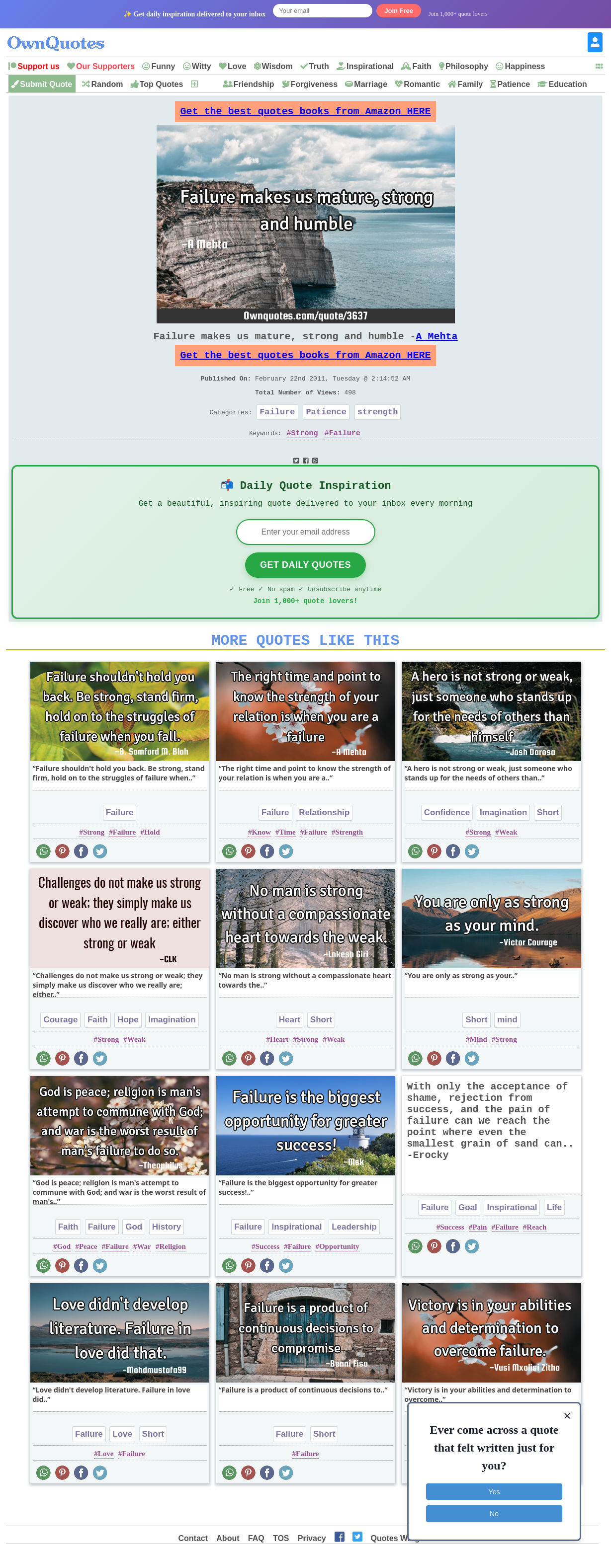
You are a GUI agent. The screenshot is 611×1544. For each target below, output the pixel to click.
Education (567, 84)
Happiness (525, 66)
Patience (513, 84)
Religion (173, 1277)
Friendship (254, 84)
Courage (60, 1050)
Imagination (503, 843)
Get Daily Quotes (305, 590)
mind (507, 1050)
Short (548, 843)
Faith (421, 66)
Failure (277, 429)
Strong (304, 453)
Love (237, 66)
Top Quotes (161, 84)
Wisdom (277, 66)
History (166, 1257)
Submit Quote (46, 84)
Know (261, 863)
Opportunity (339, 1277)
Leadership (354, 1257)
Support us (38, 66)
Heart (289, 1050)
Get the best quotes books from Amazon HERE (305, 114)
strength (377, 429)
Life (554, 1238)
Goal (467, 1238)
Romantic (422, 84)
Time (287, 863)
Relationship (324, 843)
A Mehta (437, 344)
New (207, 84)
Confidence (447, 843)
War (144, 1277)
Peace (88, 1277)
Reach (536, 1258)
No (494, 1507)
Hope (128, 1050)
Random (107, 84)
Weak (508, 863)
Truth (319, 66)
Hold (152, 863)
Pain (479, 1258)
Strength (349, 863)
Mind (478, 1070)
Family (470, 84)
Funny (163, 66)
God (133, 1257)
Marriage (370, 84)
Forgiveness (314, 84)
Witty (201, 66)
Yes (494, 1485)
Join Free (398, 10)
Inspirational (370, 66)
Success (267, 1277)
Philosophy (466, 66)
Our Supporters (105, 66)
